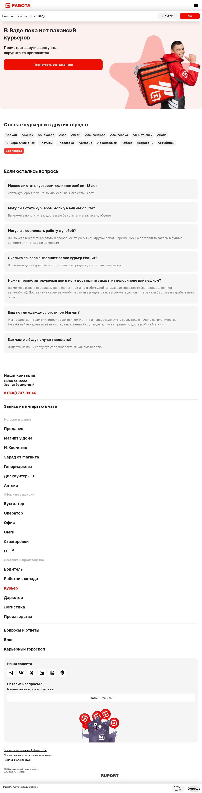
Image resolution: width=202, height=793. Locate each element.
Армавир (86, 143)
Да (190, 16)
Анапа (161, 135)
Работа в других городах (17, 759)
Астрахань (145, 143)
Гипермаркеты (18, 466)
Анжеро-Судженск (20, 143)
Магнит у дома (18, 438)
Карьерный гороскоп (24, 649)
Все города (14, 151)
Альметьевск (142, 135)
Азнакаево (46, 135)
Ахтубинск (166, 143)
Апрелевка (65, 143)
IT (9, 551)
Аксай (75, 135)
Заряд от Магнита (21, 457)
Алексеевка (119, 135)
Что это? (177, 789)
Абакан (11, 135)
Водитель (13, 569)
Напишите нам (101, 698)
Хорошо (194, 788)
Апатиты (46, 143)
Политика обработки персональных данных (28, 755)
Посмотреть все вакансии (53, 65)
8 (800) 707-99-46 (20, 393)
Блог (8, 639)
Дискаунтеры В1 (20, 476)
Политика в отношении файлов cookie (25, 750)
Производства (18, 616)
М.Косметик (15, 447)
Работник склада (21, 578)
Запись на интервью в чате (30, 406)
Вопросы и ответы (21, 630)
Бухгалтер (14, 503)
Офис (9, 522)
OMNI (9, 532)
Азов (62, 135)
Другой (167, 16)
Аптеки (11, 485)
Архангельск (107, 143)
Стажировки (16, 541)
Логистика (14, 607)
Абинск (27, 135)
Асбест (127, 143)
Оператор (13, 513)
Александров (95, 135)
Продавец (13, 428)
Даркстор (13, 597)
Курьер (11, 588)
